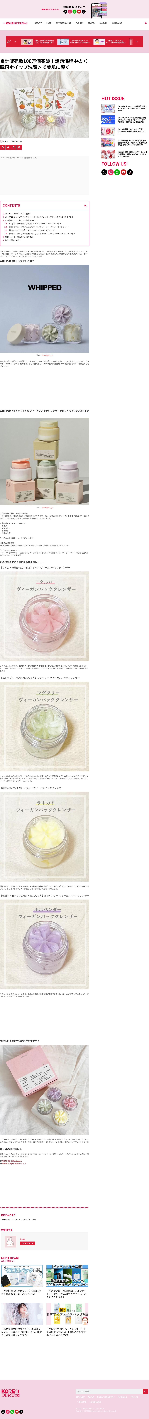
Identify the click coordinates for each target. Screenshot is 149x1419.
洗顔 (45, 1219)
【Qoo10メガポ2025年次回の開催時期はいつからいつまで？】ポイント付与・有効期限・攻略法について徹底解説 (132, 120)
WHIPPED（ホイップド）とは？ (18, 214)
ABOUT (78, 1409)
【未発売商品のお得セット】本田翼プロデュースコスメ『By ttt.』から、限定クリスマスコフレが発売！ (21, 1331)
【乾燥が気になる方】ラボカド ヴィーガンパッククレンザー (32, 230)
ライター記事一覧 (27, 1242)
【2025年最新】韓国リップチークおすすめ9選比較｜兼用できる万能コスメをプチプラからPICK (132, 154)
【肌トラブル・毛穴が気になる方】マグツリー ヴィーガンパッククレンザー (38, 227)
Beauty (38, 23)
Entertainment (63, 23)
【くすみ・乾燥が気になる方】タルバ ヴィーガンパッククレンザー (34, 224)
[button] (146, 23)
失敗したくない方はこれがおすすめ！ (20, 237)
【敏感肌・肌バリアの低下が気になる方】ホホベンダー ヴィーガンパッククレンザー (41, 234)
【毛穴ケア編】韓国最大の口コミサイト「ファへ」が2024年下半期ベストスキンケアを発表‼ (66, 1292)
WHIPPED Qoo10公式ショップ (14, 1164)
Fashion (79, 23)
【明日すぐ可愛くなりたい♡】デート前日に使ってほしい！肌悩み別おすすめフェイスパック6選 (66, 1331)
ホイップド (34, 1219)
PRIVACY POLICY (90, 1409)
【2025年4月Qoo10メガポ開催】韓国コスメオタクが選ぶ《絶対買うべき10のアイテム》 (132, 108)
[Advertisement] (44, 177)
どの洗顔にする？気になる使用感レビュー (21, 220)
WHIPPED (6, 1219)
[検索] (145, 1390)
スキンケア (20, 1219)
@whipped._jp (47, 355)
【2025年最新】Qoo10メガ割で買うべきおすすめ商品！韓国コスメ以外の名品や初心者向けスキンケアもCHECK (132, 143)
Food (48, 23)
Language (117, 23)
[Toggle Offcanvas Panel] (4, 23)
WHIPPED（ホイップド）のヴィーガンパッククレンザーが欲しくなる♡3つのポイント (39, 217)
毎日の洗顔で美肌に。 (14, 240)
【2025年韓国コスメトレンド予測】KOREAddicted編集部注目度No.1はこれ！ (132, 131)
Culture (103, 23)
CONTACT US (104, 1409)
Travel (91, 23)
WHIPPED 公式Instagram (12, 1161)
